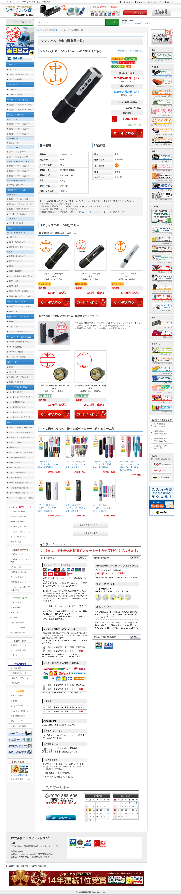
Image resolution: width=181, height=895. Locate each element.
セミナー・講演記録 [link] (18, 726)
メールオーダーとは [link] (18, 521)
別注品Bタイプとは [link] (18, 572)
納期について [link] (15, 612)
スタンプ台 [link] (13, 327)
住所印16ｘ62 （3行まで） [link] (19, 124)
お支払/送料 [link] (15, 607)
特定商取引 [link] (14, 617)
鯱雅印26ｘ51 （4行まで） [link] (19, 176)
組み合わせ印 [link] (14, 143)
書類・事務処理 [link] (15, 271)
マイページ (141, 2)
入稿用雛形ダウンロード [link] (20, 582)
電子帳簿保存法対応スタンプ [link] (20, 493)
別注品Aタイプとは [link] (18, 554)
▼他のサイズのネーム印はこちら (130, 51)
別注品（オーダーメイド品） (91, 212)
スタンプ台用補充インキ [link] (19, 331)
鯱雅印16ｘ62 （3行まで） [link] (19, 166)
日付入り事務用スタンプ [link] (19, 209)
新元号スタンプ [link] (15, 261)
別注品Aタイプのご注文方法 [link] (19, 560)
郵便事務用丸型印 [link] (16, 247)
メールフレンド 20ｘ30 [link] (18, 157)
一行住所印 (138, 23)
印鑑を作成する (90, 533)
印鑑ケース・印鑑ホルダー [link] (19, 377)
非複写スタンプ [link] (15, 462)
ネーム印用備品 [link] (15, 79)
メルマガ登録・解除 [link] (18, 650)
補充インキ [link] (13, 321)
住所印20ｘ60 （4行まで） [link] (19, 129)
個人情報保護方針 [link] (17, 633)
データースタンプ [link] (16, 223)
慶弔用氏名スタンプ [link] (17, 242)
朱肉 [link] (11, 367)
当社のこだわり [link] (16, 696)
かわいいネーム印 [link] (16, 442)
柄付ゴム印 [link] (13, 311)
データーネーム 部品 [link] (17, 214)
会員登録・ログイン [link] (18, 645)
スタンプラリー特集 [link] (17, 473)
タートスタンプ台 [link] (16, 392)
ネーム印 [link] (12, 69)
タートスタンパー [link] (16, 412)
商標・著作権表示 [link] (17, 622)
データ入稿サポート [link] (18, 577)
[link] (49, 455)
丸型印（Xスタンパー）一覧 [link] (20, 110)
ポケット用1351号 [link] (16, 185)
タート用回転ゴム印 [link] (17, 402)
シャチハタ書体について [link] (20, 532)
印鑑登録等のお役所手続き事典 (160, 432)
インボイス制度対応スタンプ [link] (20, 488)
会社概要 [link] (14, 701)
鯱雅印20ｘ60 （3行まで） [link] (19, 171)
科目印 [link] (12, 266)
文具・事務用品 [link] (15, 477)
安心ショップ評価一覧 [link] (19, 711)
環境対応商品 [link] (15, 542)
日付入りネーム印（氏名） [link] (19, 199)
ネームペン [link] (13, 89)
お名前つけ (149, 23)
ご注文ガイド (127, 2)
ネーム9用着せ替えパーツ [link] (19, 74)
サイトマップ (155, 2)
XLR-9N (63, 191)
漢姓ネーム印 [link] (14, 447)
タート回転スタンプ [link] (17, 407)
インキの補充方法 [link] (17, 537)
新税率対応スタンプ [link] (17, 256)
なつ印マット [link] (14, 372)
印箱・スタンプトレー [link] (18, 382)
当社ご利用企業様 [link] (17, 716)
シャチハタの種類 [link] (17, 511)
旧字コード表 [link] (15, 567)
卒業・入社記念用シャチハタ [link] (20, 483)
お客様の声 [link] (14, 683)
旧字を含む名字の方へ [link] (19, 527)
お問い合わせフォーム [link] (19, 678)
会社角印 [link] (12, 237)
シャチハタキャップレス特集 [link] (20, 427)
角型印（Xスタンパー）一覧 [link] (20, 105)
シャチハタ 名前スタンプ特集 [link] (21, 498)
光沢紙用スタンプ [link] (16, 467)
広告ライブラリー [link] (17, 721)
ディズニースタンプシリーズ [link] (20, 452)
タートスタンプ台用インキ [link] (19, 397)
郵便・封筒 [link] (13, 281)
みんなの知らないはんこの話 (160, 447)
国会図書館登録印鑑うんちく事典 (160, 425)
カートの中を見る (135, 13)
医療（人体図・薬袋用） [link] (19, 291)
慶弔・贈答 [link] (13, 286)
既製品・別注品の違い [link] (19, 516)
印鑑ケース (127, 23)
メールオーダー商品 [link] (17, 457)
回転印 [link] (20, 306)
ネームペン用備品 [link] (16, 94)
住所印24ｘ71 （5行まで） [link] (19, 134)
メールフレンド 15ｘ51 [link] (18, 152)
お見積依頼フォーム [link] (18, 673)
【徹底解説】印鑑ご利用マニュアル (160, 440)
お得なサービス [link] (16, 655)
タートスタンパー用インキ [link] (19, 417)
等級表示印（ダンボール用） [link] (20, 296)
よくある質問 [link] (15, 668)
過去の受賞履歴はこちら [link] (20, 779)
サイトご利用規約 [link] (17, 627)
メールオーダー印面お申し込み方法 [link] (20, 588)
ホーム (169, 2)
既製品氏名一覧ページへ (90, 525)
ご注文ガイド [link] (15, 602)
